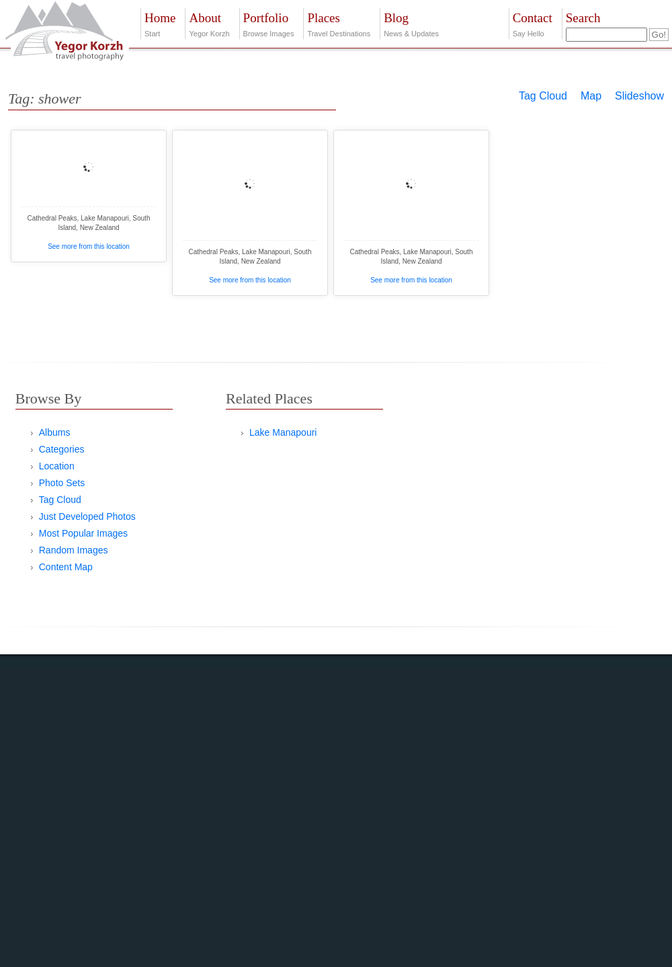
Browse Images (268, 23)
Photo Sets (62, 482)
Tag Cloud (543, 96)
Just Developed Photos (87, 516)
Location (57, 466)
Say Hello (532, 23)
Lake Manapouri (283, 432)
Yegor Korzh (209, 23)
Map (591, 96)
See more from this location (89, 246)
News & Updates (411, 23)
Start (159, 23)
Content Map (66, 567)
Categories (62, 449)
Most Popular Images (83, 533)
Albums (55, 432)
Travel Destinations (338, 23)
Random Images (73, 550)
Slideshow (639, 96)
